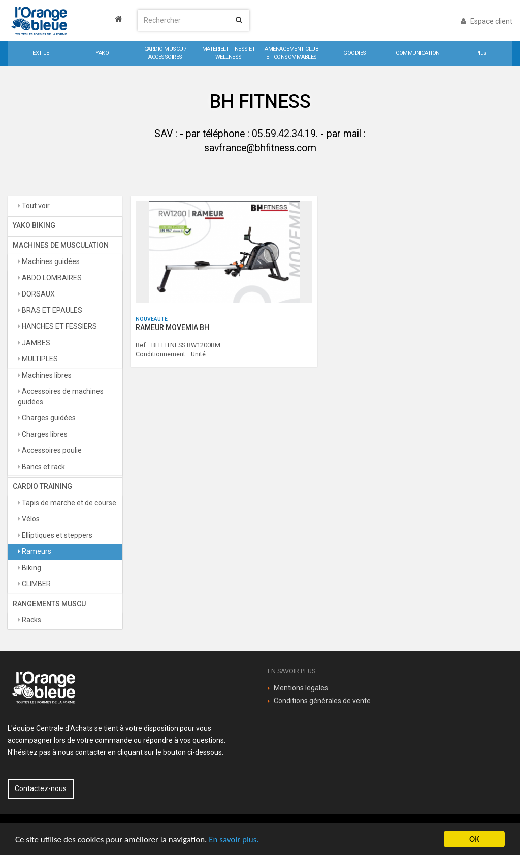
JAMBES (35, 343)
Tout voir (35, 206)
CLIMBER (35, 584)
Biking (30, 568)
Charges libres (44, 434)
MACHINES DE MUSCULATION (61, 245)
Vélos (30, 519)
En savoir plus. (233, 839)
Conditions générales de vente (322, 701)
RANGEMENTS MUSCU (49, 604)
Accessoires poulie (51, 450)
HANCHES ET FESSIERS (58, 326)
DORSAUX (37, 294)
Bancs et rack (42, 467)
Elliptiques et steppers (56, 535)
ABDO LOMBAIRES (51, 278)
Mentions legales (301, 688)
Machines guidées (50, 261)
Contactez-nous (41, 788)
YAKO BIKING (34, 225)
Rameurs (35, 551)
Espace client (486, 21)
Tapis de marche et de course (68, 503)
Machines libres (46, 375)
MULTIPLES (39, 359)
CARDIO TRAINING (42, 486)
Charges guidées (48, 418)
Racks (30, 620)
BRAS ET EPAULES (51, 310)
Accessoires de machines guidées (61, 396)
